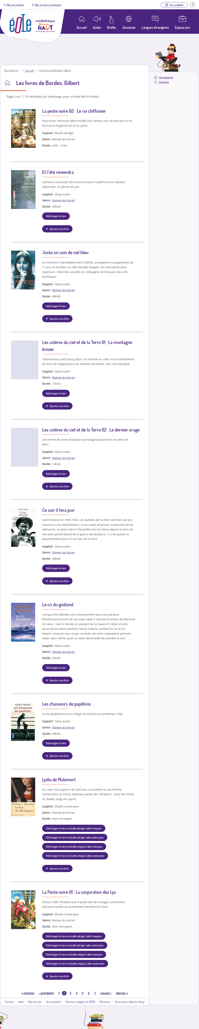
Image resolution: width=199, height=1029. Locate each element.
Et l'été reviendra (58, 172)
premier (27, 993)
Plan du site (35, 1002)
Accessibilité (53, 1002)
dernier (122, 993)
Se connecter (166, 77)
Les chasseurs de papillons (66, 704)
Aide (21, 1002)
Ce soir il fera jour (58, 510)
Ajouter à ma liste (59, 228)
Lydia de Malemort (59, 779)
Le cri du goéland (57, 604)
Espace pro (182, 27)
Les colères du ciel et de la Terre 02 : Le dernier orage (91, 430)
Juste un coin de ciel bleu (65, 252)
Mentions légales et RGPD (80, 1002)
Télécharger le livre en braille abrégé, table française (74, 828)
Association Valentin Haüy (129, 1002)
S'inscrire (164, 82)
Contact (9, 1002)
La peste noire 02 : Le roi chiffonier (74, 111)
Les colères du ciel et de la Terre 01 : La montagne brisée (87, 345)
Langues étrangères (155, 27)
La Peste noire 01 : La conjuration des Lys (79, 892)
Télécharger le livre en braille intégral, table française (74, 846)
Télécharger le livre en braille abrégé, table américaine (75, 837)
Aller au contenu (15, 4)
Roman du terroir (63, 200)
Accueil (29, 71)
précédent (46, 993)
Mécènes (105, 1002)
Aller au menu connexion (47, 4)
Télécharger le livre (56, 216)
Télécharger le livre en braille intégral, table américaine (75, 855)
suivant (106, 993)
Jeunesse (128, 27)
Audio (97, 27)
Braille (111, 27)
